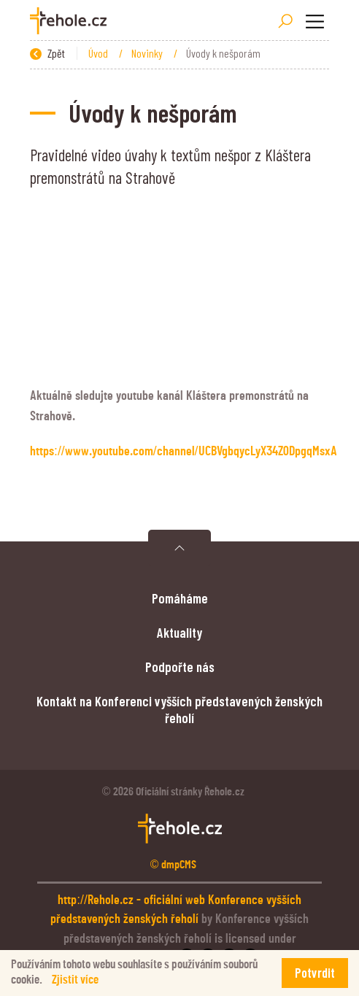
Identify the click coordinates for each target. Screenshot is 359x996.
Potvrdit (315, 973)
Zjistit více (75, 979)
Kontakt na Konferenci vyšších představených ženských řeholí (179, 708)
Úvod (99, 53)
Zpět (47, 53)
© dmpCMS (173, 864)
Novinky (148, 53)
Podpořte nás (180, 666)
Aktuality (179, 632)
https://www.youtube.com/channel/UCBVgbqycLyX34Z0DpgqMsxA (183, 451)
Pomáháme (180, 598)
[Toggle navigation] (314, 21)
